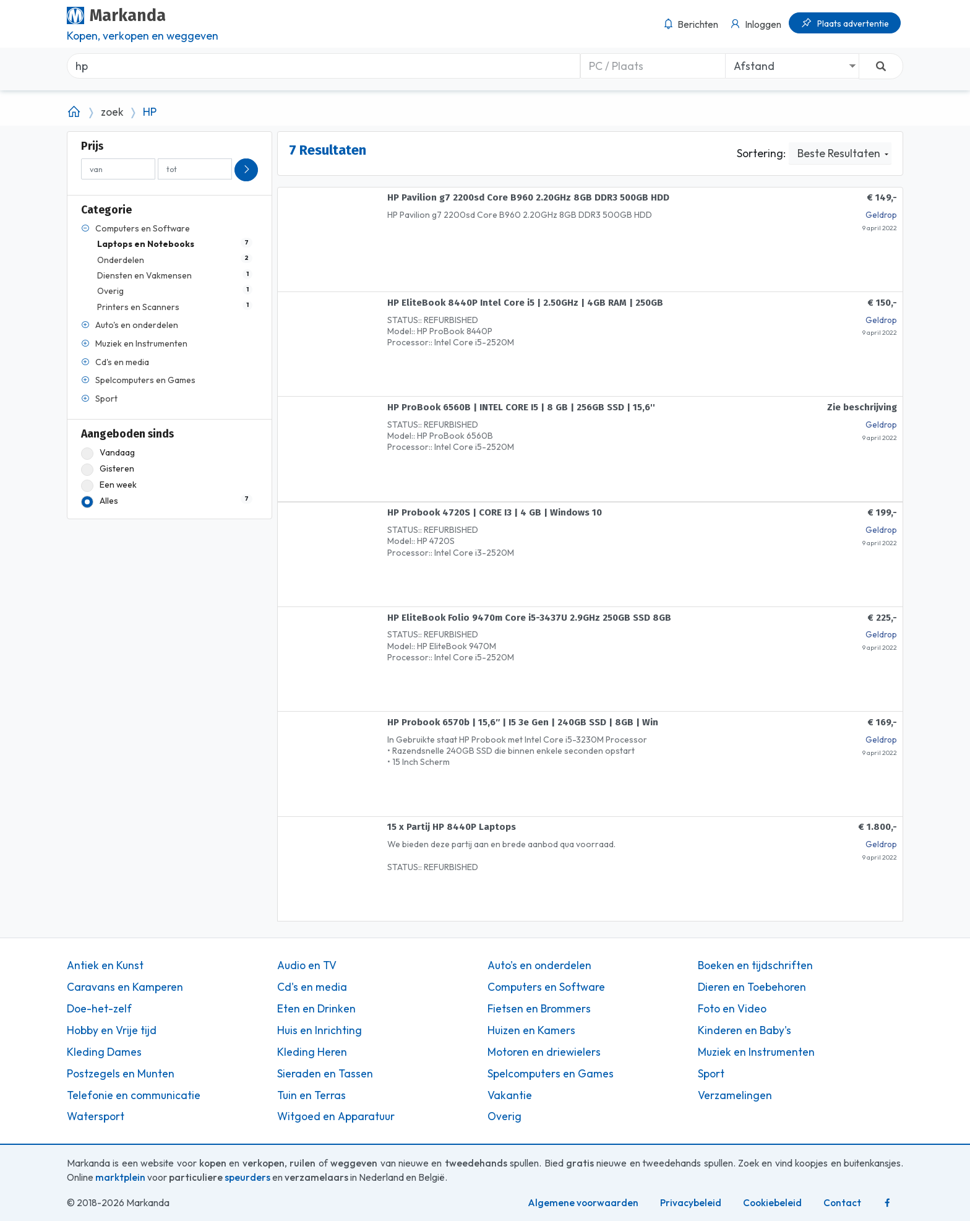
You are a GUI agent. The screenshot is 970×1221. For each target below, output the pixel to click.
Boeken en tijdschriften (755, 965)
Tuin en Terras (311, 1095)
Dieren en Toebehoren (752, 987)
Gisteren (107, 468)
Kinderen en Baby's (744, 1030)
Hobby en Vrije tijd (112, 1030)
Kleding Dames (104, 1052)
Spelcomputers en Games (550, 1074)
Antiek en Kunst (105, 965)
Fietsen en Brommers (539, 1009)
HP (150, 112)
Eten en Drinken (316, 1009)
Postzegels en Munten (120, 1074)
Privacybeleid (690, 1203)
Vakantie (509, 1095)
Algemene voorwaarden (583, 1203)
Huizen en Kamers (531, 1030)
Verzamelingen (735, 1095)
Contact (842, 1203)
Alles (166, 500)
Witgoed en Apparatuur (336, 1116)
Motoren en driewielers (544, 1052)
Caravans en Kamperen (125, 987)
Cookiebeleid (772, 1203)
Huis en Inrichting (319, 1030)
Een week (109, 484)
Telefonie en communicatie (133, 1095)
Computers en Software (546, 987)
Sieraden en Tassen (325, 1074)
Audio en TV (307, 965)
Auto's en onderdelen (539, 965)
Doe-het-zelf (99, 1009)
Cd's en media (312, 987)
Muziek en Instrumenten (756, 1052)
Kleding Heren (312, 1052)
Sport (711, 1074)
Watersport (95, 1116)
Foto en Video (732, 1009)
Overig (504, 1116)
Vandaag (108, 452)
